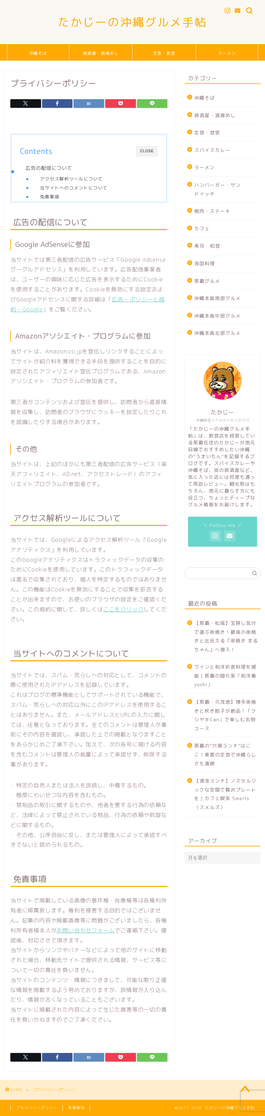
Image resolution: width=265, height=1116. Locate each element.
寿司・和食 (207, 245)
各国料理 (204, 263)
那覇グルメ (207, 281)
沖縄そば (38, 53)
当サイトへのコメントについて (74, 188)
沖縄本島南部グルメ (217, 298)
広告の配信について (49, 168)
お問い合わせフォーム (86, 930)
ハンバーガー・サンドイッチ (217, 189)
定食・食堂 (164, 53)
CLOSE (147, 151)
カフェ (202, 228)
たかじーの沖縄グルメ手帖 (132, 22)
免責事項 (49, 197)
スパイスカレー (212, 150)
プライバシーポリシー (36, 1107)
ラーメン (227, 53)
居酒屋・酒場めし (101, 53)
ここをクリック (123, 609)
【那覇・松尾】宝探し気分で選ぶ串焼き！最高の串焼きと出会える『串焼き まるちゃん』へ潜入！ (226, 636)
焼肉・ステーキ (212, 211)
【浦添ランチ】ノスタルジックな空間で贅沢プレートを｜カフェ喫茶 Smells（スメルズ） (225, 793)
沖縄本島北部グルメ (217, 333)
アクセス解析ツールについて (71, 179)
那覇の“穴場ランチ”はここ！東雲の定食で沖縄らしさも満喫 (225, 754)
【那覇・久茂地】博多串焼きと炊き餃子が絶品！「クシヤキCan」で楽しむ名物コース (225, 715)
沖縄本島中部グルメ (217, 315)
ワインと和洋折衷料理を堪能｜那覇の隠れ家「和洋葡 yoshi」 (225, 675)
